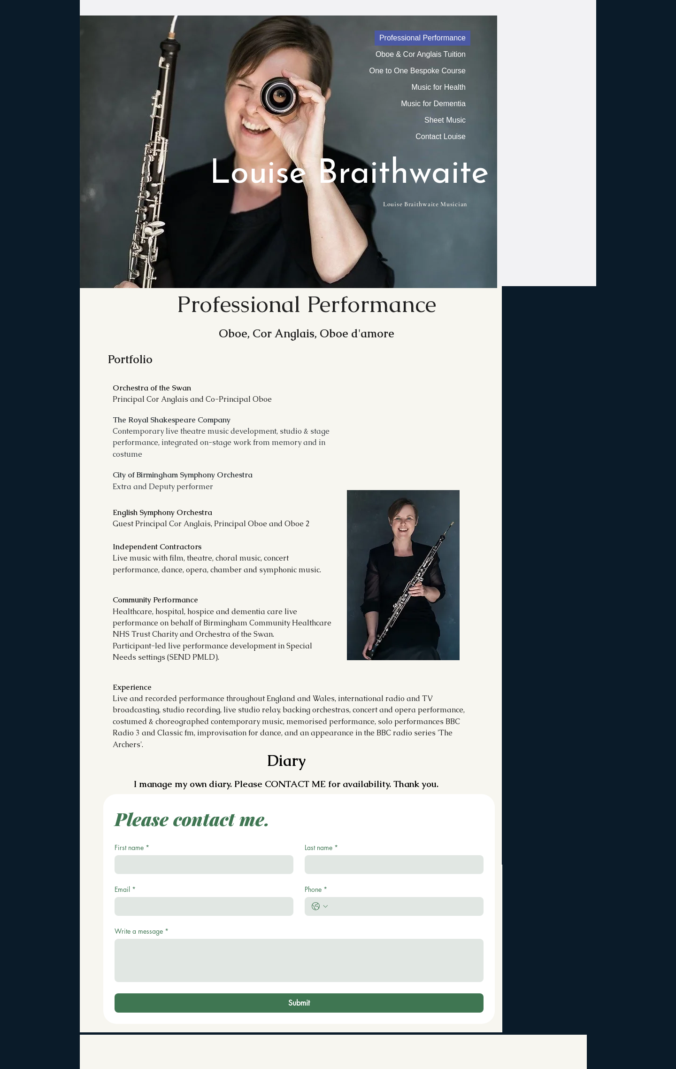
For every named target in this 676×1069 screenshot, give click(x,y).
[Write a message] (299, 960)
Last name (321, 847)
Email (125, 889)
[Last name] (391, 864)
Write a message (142, 931)
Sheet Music (445, 120)
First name (132, 847)
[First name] (201, 864)
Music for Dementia (433, 104)
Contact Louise (440, 136)
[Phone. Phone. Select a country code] (319, 906)
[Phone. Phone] (403, 906)
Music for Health (438, 87)
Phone (316, 889)
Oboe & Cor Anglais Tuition (421, 54)
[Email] (201, 906)
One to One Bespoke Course (417, 71)
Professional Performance (422, 38)
